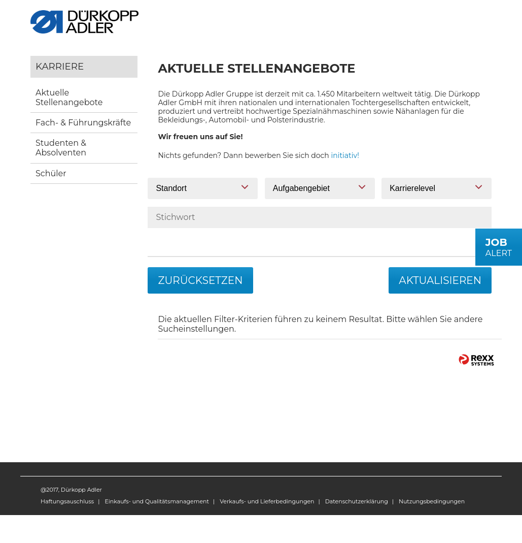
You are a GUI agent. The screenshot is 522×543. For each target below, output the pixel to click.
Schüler (51, 173)
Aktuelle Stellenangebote (69, 97)
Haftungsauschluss (67, 501)
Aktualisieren (440, 280)
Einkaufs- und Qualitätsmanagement (156, 501)
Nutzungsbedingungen (432, 501)
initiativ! (345, 155)
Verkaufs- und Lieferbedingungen (267, 501)
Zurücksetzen (200, 280)
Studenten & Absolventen (61, 147)
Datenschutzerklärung (356, 501)
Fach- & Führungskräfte (83, 122)
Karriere (60, 66)
